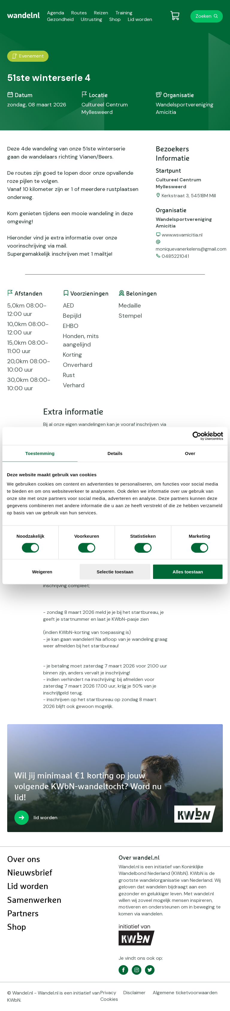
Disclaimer (134, 992)
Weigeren (42, 571)
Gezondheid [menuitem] (60, 19)
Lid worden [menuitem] (140, 19)
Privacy (108, 992)
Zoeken (203, 16)
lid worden (46, 817)
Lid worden (27, 886)
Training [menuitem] (123, 13)
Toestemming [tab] (40, 453)
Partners (23, 914)
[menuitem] (23, 15)
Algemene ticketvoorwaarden (185, 992)
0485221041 (175, 256)
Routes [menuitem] (79, 13)
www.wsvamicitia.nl (182, 235)
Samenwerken (34, 900)
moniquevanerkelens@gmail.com (191, 249)
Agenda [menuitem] (55, 13)
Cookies (109, 999)
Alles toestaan (187, 571)
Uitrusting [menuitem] (91, 19)
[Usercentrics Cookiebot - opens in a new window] (197, 435)
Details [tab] (115, 453)
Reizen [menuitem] (101, 13)
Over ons (23, 859)
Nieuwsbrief (29, 873)
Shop (16, 927)
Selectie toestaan (115, 571)
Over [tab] (190, 453)
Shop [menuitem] (115, 19)
